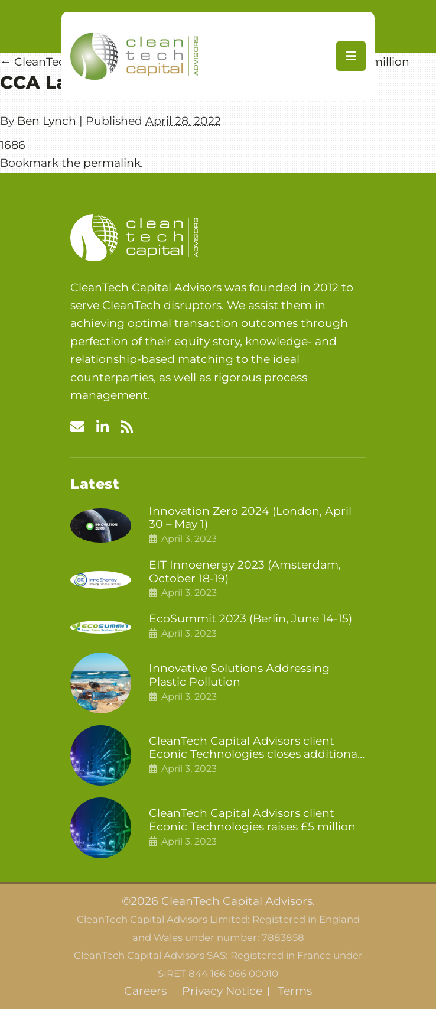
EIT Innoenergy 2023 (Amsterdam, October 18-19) (245, 572)
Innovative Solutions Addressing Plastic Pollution (239, 675)
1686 (12, 145)
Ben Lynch (46, 121)
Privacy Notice (222, 991)
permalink (112, 163)
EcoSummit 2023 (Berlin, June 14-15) (250, 618)
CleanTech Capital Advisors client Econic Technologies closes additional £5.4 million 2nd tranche (254, 748)
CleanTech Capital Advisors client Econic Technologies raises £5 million (252, 820)
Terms (295, 991)
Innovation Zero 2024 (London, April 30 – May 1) (250, 518)
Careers (145, 991)
